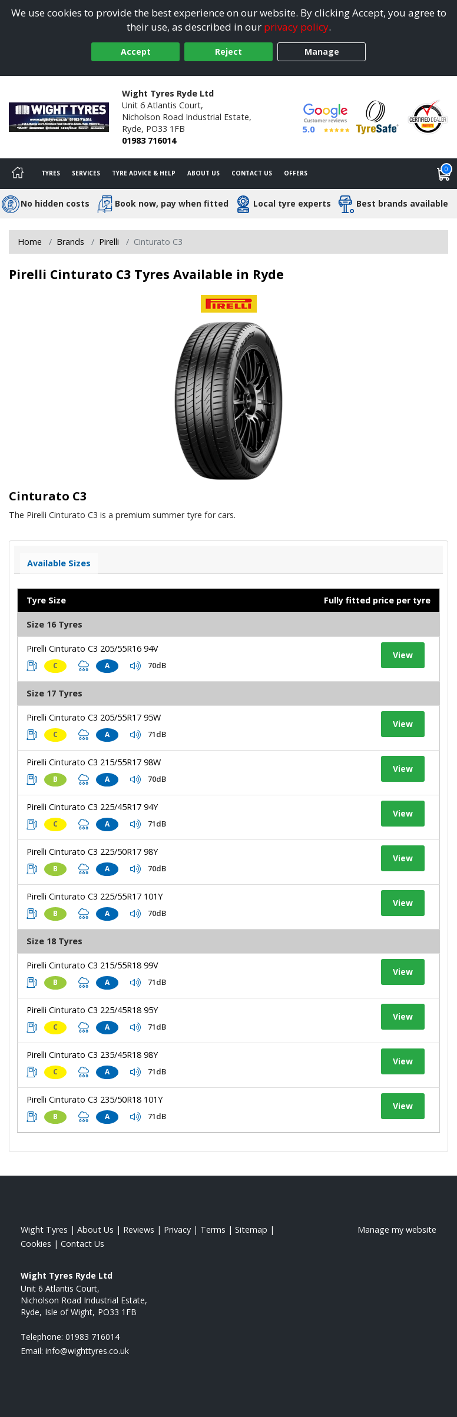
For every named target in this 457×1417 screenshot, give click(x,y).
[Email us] (87, 1350)
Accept (136, 51)
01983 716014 (149, 140)
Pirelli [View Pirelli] (109, 241)
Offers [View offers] (295, 173)
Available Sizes (59, 563)
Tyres (50, 173)
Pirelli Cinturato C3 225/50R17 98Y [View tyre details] (92, 851)
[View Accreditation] (377, 116)
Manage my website (396, 1229)
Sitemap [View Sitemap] (251, 1229)
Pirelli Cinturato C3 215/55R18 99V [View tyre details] (92, 965)
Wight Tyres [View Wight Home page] (44, 1229)
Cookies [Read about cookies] (36, 1243)
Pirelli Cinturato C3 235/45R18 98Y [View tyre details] (92, 1054)
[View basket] (444, 173)
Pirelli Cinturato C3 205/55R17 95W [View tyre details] (94, 717)
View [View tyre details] (403, 655)
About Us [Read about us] (95, 1229)
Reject (228, 51)
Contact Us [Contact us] (251, 173)
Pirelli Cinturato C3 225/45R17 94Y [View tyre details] (92, 806)
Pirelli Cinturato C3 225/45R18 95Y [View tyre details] (92, 1010)
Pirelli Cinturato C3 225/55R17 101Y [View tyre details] (95, 896)
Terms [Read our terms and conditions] (213, 1229)
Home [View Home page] (30, 241)
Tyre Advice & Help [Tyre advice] (143, 173)
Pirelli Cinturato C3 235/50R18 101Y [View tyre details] (95, 1099)
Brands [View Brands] (70, 241)
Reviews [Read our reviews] (138, 1229)
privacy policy (296, 27)
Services (86, 173)
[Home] (17, 173)
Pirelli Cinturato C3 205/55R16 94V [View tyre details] (92, 648)
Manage (321, 51)
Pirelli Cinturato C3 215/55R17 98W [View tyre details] (94, 762)
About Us (203, 173)
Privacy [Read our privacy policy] (177, 1229)
